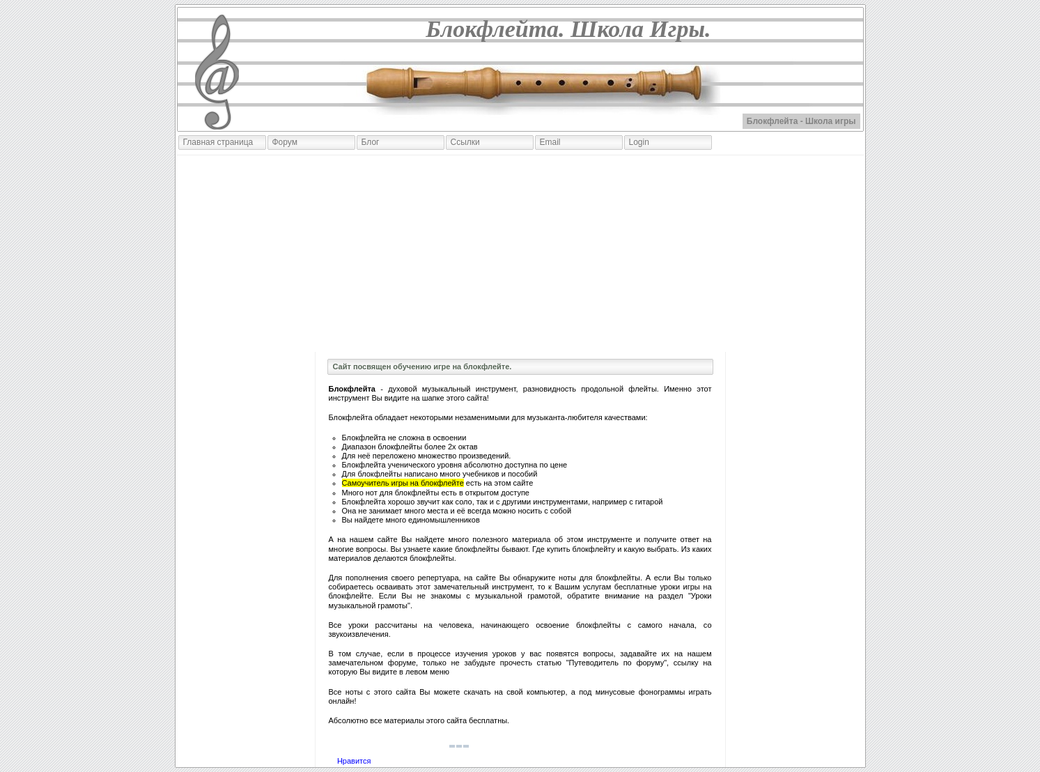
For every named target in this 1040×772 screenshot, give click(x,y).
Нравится (354, 761)
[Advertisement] (520, 253)
